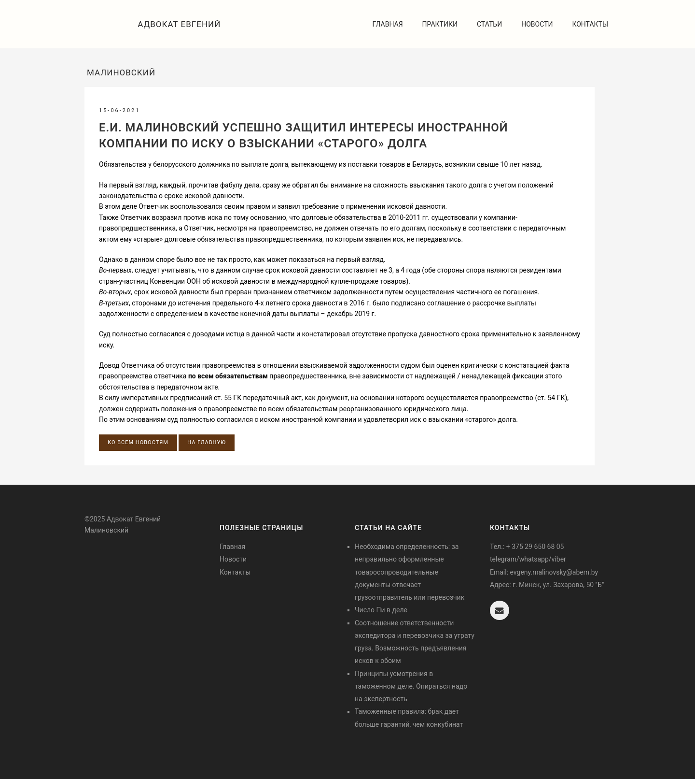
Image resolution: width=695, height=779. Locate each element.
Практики (440, 24)
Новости (537, 24)
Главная (388, 24)
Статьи (489, 24)
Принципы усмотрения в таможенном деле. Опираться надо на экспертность (411, 686)
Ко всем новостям (138, 442)
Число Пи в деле (381, 610)
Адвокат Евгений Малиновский (154, 33)
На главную (206, 442)
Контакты (590, 24)
